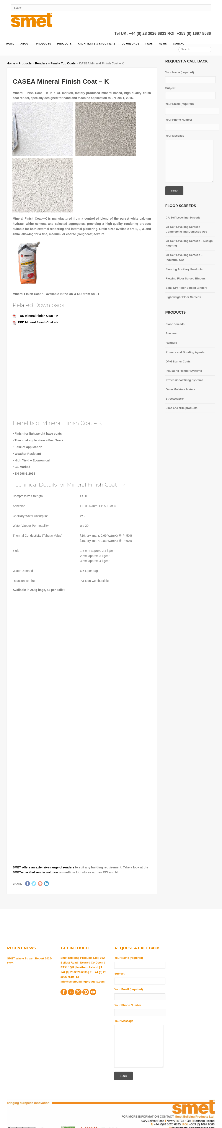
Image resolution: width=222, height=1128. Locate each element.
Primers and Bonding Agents (185, 352)
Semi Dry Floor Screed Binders (186, 287)
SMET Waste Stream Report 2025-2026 (29, 961)
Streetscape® (175, 398)
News (163, 43)
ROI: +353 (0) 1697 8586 (189, 33)
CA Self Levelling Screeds (183, 217)
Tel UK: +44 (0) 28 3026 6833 (140, 33)
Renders (41, 63)
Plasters (171, 333)
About (25, 43)
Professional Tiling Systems (184, 380)
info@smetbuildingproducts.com (82, 981)
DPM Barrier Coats (178, 361)
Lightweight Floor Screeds (183, 297)
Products (43, 43)
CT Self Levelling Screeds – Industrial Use (184, 257)
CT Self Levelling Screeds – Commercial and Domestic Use (186, 229)
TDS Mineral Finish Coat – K (38, 315)
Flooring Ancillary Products (184, 269)
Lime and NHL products (181, 408)
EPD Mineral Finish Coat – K (38, 322)
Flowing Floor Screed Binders (186, 278)
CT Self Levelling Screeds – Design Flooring (189, 243)
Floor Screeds (175, 324)
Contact (179, 43)
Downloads (130, 43)
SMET (17, 867)
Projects (64, 43)
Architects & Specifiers (96, 43)
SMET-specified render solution (35, 872)
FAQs (149, 43)
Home (10, 43)
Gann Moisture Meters (180, 389)
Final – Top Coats (63, 63)
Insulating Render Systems (184, 370)
